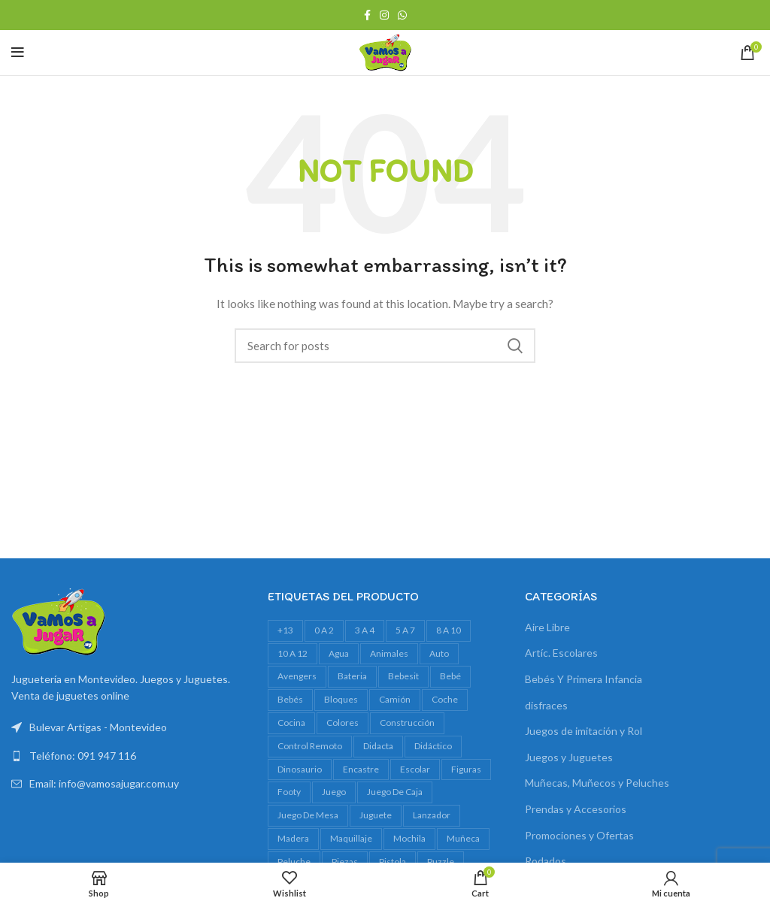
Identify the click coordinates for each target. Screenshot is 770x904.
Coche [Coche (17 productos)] (445, 699)
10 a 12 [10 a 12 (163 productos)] (292, 653)
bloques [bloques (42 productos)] (341, 699)
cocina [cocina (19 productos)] (291, 722)
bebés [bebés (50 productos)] (290, 699)
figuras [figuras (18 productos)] (466, 769)
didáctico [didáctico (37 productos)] (433, 745)
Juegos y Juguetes (569, 757)
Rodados (545, 860)
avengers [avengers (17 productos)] (297, 676)
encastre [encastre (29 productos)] (361, 769)
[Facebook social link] (367, 15)
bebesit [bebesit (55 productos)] (403, 676)
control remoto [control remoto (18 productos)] (309, 745)
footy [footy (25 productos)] (289, 791)
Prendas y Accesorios (575, 809)
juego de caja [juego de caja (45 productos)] (395, 791)
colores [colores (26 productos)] (342, 722)
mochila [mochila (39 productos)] (409, 838)
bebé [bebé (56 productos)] (450, 676)
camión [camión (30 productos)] (395, 699)
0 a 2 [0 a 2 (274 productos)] (324, 630)
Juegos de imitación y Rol (583, 730)
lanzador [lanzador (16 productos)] (431, 815)
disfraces (546, 705)
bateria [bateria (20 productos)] (352, 676)
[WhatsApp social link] (402, 15)
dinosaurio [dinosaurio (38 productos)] (299, 769)
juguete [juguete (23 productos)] (375, 815)
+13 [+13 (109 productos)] (285, 630)
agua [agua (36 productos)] (339, 653)
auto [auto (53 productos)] (439, 653)
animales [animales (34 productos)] (389, 653)
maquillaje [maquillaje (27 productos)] (351, 838)
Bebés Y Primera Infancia (583, 679)
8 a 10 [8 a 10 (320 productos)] (448, 630)
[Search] (385, 345)
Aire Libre (547, 627)
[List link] (128, 756)
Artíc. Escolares (561, 652)
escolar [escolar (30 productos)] (415, 769)
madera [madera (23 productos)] (293, 838)
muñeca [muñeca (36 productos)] (463, 838)
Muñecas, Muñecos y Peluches (597, 782)
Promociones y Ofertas (579, 835)
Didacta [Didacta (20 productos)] (378, 745)
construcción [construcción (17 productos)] (407, 722)
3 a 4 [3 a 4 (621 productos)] (364, 630)
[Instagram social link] (384, 15)
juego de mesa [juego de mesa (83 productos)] (307, 815)
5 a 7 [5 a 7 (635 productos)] (405, 630)
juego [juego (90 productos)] (334, 791)
